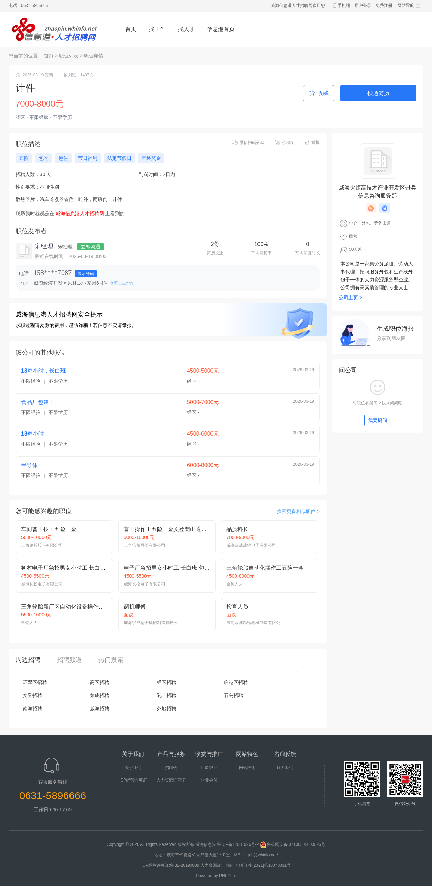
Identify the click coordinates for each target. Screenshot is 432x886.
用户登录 (363, 5)
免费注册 (384, 5)
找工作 (157, 29)
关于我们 (133, 767)
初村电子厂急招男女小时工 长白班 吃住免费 (75, 568)
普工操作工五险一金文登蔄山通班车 (168, 529)
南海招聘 (32, 708)
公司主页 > (350, 297)
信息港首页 (221, 29)
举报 (315, 142)
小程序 (288, 142)
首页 (131, 29)
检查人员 (237, 607)
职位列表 (68, 55)
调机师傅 (135, 607)
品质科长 (237, 529)
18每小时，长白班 (43, 371)
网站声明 (247, 767)
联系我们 (285, 767)
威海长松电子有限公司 (42, 584)
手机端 (344, 5)
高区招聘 (99, 682)
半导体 (29, 465)
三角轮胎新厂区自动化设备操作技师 (65, 607)
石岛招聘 (233, 695)
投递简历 (378, 93)
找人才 (186, 29)
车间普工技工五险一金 (48, 529)
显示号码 (85, 273)
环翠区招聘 (35, 682)
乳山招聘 (166, 695)
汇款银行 (209, 767)
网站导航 (405, 5)
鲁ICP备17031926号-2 (238, 844)
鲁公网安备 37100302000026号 (292, 844)
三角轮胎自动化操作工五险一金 (265, 568)
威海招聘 (99, 708)
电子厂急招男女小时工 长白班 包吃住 (169, 568)
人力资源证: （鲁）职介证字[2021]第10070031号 (245, 865)
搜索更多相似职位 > (298, 511)
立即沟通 (90, 246)
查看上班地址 (122, 283)
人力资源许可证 (171, 780)
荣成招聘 (99, 695)
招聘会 (171, 767)
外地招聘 (166, 708)
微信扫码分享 (252, 142)
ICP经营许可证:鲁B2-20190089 (170, 865)
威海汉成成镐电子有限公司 (251, 545)
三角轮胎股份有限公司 (42, 545)
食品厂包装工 (37, 402)
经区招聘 (166, 682)
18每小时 (32, 434)
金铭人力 (234, 584)
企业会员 (209, 780)
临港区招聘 (236, 682)
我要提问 (377, 420)
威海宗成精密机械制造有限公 (151, 622)
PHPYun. (227, 875)
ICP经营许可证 (133, 780)
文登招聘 (32, 695)
